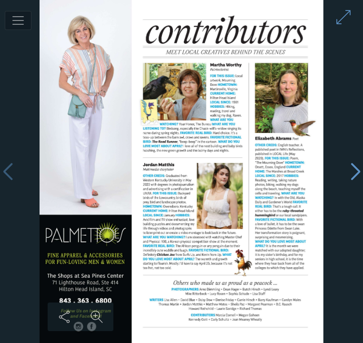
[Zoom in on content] (97, 316)
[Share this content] (64, 316)
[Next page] (355, 171)
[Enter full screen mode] (343, 17)
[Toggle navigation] (18, 20)
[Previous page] (7, 171)
